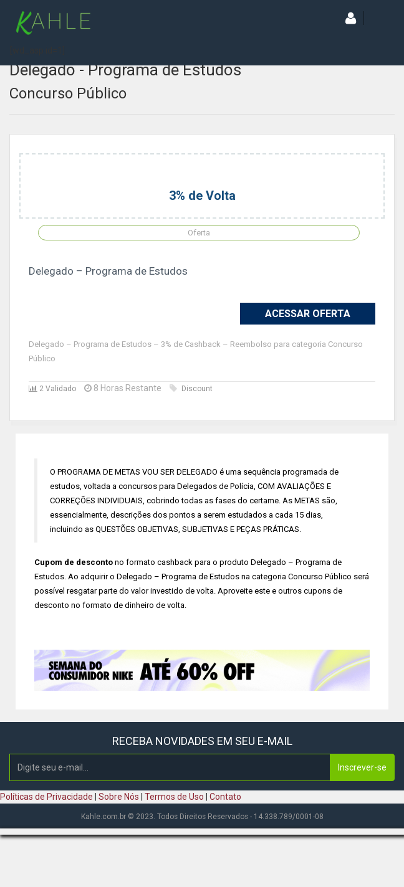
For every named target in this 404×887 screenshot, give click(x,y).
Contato (225, 797)
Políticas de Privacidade (46, 797)
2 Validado (52, 388)
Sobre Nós (119, 797)
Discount (191, 388)
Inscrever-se (362, 767)
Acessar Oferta (307, 314)
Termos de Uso (174, 797)
